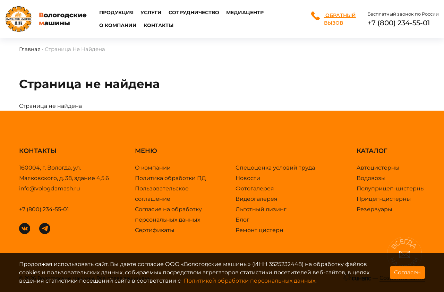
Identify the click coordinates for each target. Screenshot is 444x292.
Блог (242, 219)
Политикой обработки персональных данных (249, 280)
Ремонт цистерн (259, 230)
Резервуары (374, 209)
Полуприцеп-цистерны (391, 188)
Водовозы (371, 178)
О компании (118, 25)
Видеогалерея (257, 199)
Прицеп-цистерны (384, 199)
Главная (30, 49)
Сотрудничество (194, 12)
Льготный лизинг (261, 209)
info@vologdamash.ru (49, 188)
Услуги (151, 12)
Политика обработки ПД (170, 178)
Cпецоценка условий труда (275, 167)
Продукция (116, 12)
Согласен (407, 272)
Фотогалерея (255, 188)
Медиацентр (245, 12)
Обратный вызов (333, 18)
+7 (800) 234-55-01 (398, 23)
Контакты (158, 25)
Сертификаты (154, 230)
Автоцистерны (378, 167)
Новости (248, 178)
